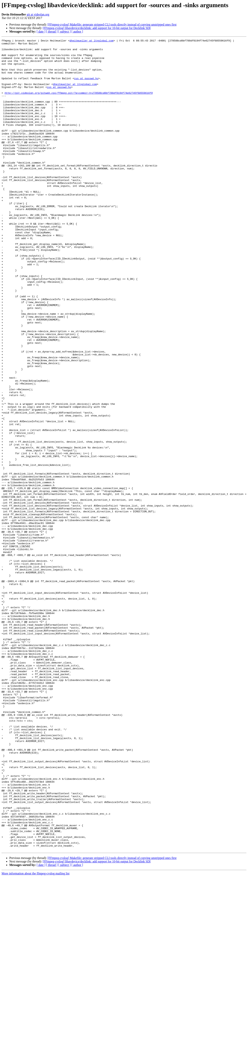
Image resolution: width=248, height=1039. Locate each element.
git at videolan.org (38, 14)
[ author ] (77, 31)
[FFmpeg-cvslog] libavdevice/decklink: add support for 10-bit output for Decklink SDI (97, 28)
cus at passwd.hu (86, 86)
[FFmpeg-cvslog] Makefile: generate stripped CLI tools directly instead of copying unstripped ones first (112, 24)
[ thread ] (52, 31)
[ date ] (41, 31)
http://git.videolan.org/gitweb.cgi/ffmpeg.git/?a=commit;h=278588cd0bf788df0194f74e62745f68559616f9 (79, 104)
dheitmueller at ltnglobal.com (91, 41)
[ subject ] (64, 31)
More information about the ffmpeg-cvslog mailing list (36, 1035)
